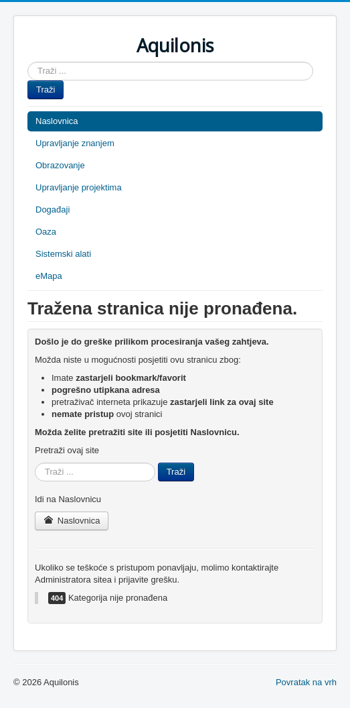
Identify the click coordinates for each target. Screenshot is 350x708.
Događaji (52, 209)
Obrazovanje (60, 165)
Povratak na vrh (306, 682)
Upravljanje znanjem (74, 143)
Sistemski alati (63, 254)
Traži (45, 89)
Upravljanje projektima (78, 187)
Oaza (45, 232)
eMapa (48, 276)
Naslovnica (56, 121)
